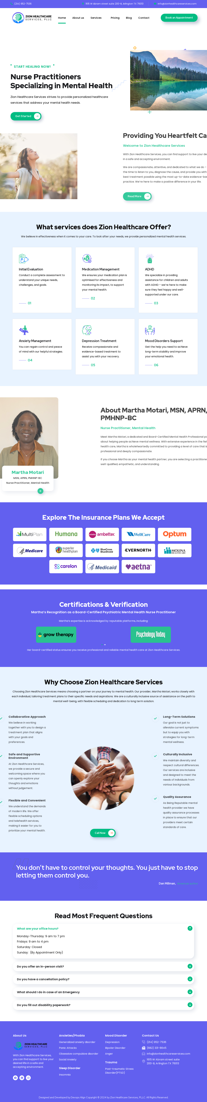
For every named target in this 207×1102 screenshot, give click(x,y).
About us (78, 18)
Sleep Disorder (69, 1068)
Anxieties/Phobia (72, 1035)
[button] (102, 644)
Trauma (111, 1062)
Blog (129, 18)
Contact (143, 18)
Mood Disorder (116, 1035)
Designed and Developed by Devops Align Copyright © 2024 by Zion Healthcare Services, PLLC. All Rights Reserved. (103, 1097)
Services (96, 18)
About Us (19, 1035)
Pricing (115, 18)
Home (62, 18)
